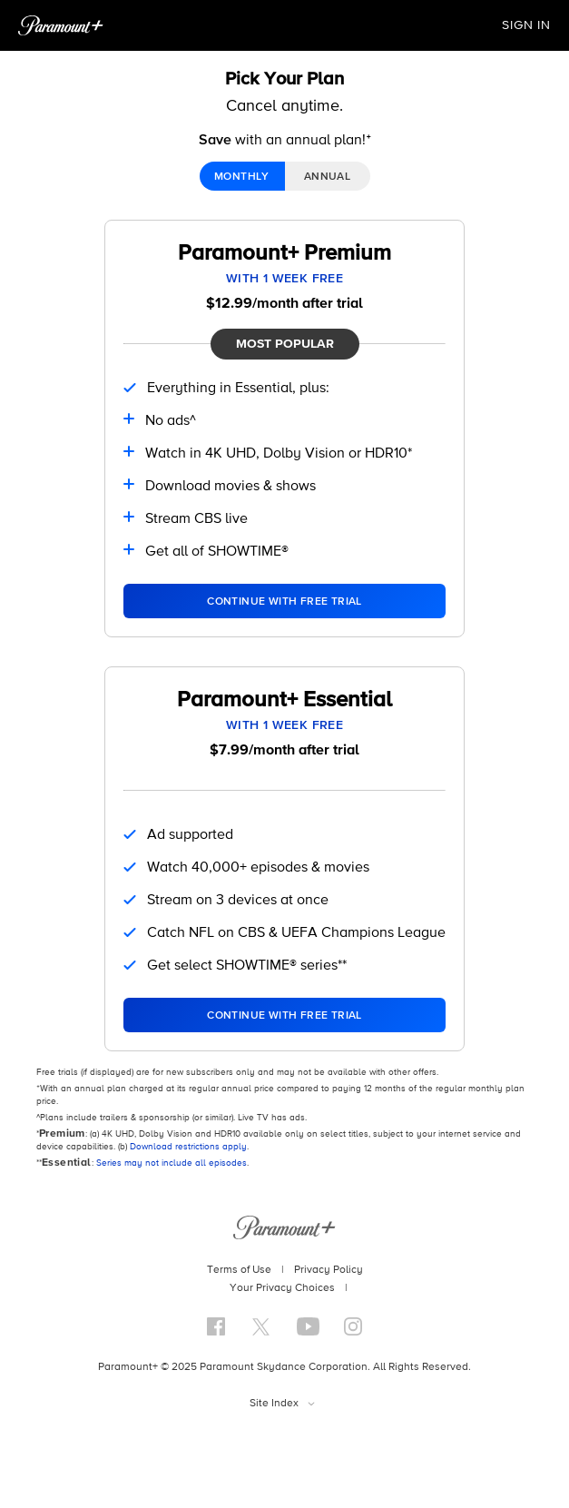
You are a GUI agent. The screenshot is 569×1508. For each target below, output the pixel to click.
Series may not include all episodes (171, 1163)
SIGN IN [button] (526, 25)
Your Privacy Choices (282, 1288)
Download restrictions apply (188, 1146)
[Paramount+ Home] (60, 25)
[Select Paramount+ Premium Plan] (284, 601)
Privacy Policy (328, 1270)
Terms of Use (239, 1270)
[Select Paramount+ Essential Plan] (284, 1015)
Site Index (274, 1403)
